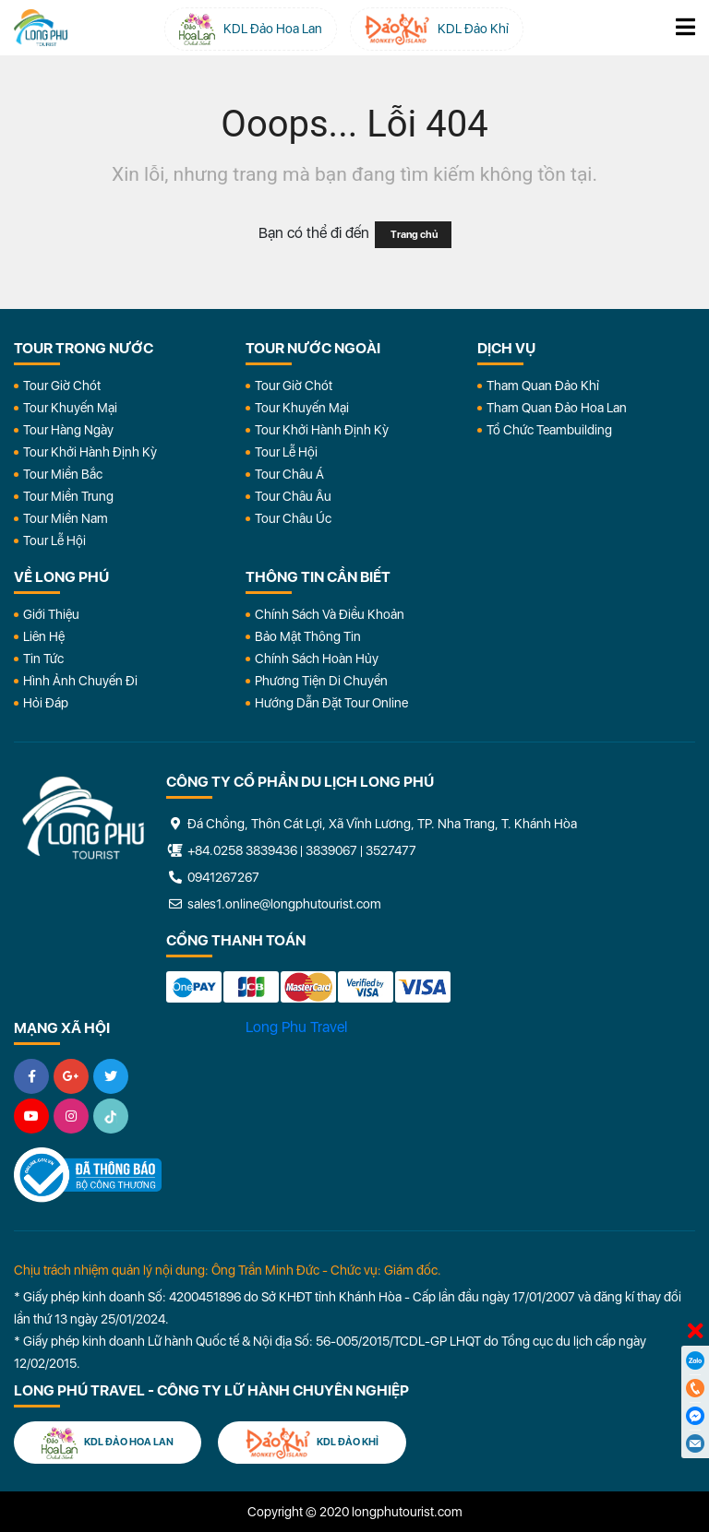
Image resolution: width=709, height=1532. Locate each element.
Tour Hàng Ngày (68, 429)
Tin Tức (43, 658)
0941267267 (212, 877)
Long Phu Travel (296, 1027)
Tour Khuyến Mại (70, 407)
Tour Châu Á (289, 474)
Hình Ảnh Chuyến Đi (80, 680)
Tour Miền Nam (65, 518)
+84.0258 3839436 (242, 850)
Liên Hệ (44, 636)
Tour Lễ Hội (54, 540)
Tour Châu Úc (293, 518)
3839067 (331, 850)
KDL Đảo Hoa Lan (108, 1443)
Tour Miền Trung (68, 496)
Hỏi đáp (45, 702)
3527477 (391, 850)
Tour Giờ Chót (62, 385)
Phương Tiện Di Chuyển (321, 680)
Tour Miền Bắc (62, 474)
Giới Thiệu (51, 614)
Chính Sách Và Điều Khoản (329, 614)
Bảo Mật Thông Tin (308, 636)
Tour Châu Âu (293, 496)
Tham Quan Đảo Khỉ (543, 385)
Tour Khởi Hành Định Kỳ (90, 452)
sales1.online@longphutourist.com (273, 904)
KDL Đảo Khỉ (312, 1443)
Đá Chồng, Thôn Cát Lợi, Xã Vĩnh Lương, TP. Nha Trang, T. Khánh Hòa (371, 823)
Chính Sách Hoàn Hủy (317, 658)
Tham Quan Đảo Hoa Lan (557, 407)
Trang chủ (413, 235)
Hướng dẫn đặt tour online (331, 702)
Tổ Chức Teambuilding (549, 429)
